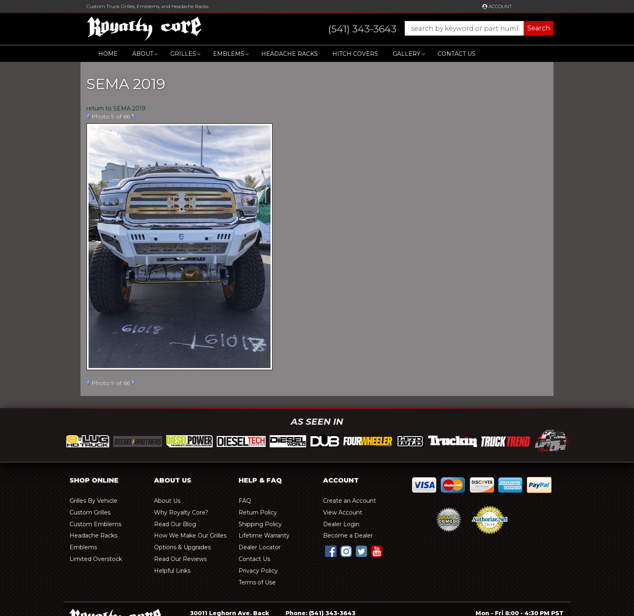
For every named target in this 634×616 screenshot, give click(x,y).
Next (133, 116)
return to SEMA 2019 (116, 108)
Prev (88, 116)
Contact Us (456, 53)
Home (108, 53)
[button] (433, 28)
